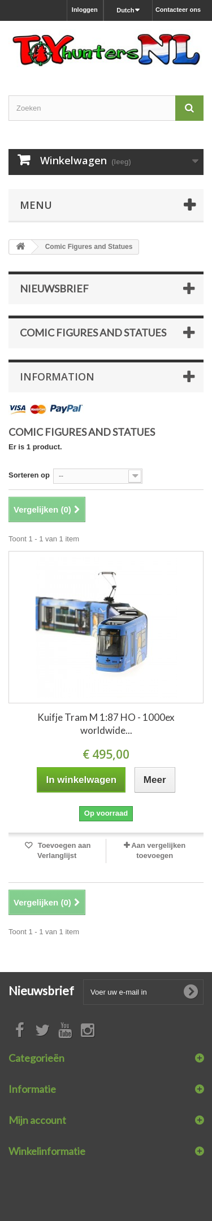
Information (57, 376)
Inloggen (85, 9)
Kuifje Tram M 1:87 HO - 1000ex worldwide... (106, 723)
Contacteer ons (178, 9)
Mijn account (37, 1120)
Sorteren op (29, 475)
